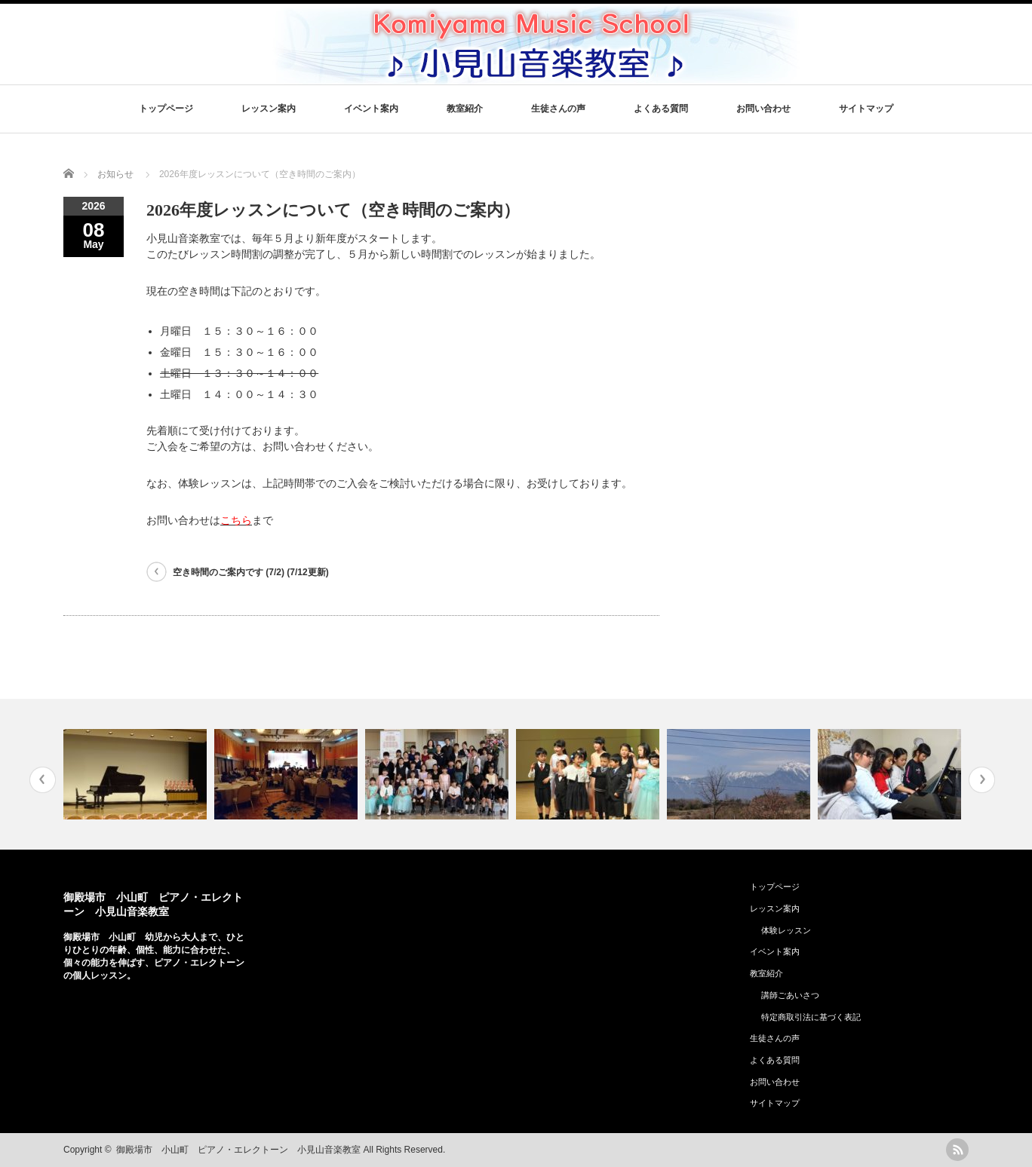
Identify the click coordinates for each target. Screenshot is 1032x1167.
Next (982, 780)
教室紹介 (465, 108)
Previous (42, 780)
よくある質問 (661, 108)
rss (957, 1149)
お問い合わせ (763, 108)
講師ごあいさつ (790, 995)
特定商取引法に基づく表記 (811, 1017)
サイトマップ (866, 108)
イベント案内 (371, 108)
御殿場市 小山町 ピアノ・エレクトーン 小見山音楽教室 (238, 1149)
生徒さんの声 (558, 108)
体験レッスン (786, 930)
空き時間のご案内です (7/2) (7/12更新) (251, 572)
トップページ (166, 108)
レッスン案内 (268, 108)
